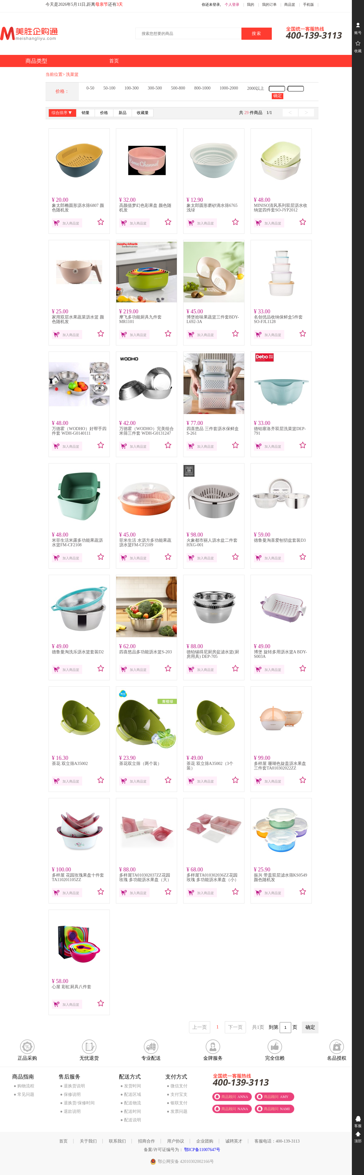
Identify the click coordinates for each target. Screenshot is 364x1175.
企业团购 (204, 1141)
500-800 (178, 88)
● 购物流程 (24, 1086)
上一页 (199, 1027)
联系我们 (117, 1141)
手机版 (308, 4)
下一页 (235, 1027)
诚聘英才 (233, 1141)
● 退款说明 (70, 1111)
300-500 (155, 88)
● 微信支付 (177, 1086)
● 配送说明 (130, 1120)
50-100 (109, 88)
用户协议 (175, 1141)
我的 (250, 4)
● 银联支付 (177, 1103)
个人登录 (232, 4)
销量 (85, 113)
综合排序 (62, 113)
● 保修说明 (70, 1094)
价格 (104, 113)
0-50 (90, 88)
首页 (63, 1141)
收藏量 (143, 113)
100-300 (131, 88)
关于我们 (88, 1141)
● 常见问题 (24, 1094)
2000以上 (255, 88)
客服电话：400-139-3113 (277, 1141)
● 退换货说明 (72, 1086)
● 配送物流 (130, 1103)
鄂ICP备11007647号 (202, 1149)
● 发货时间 (130, 1086)
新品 (122, 113)
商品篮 (289, 4)
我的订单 (269, 4)
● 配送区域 (130, 1094)
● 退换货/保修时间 (77, 1103)
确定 (277, 95)
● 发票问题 (177, 1111)
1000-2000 (229, 88)
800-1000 (202, 88)
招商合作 (146, 1141)
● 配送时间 (130, 1111)
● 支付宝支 (177, 1094)
